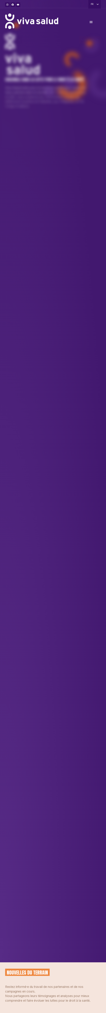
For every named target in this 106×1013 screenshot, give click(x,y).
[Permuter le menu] (91, 23)
